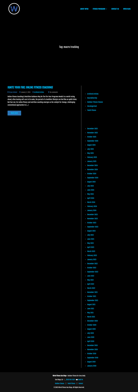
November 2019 (92, 349)
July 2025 (90, 149)
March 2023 (91, 251)
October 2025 (91, 137)
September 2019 (92, 358)
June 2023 (90, 239)
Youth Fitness (91, 110)
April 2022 (90, 284)
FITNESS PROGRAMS (99, 9)
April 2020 (90, 341)
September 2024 (92, 178)
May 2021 (90, 313)
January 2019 (91, 366)
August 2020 (91, 329)
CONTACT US (115, 9)
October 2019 (91, 353)
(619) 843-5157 (70, 379)
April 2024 (90, 198)
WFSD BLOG (126, 9)
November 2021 (92, 292)
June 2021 (90, 309)
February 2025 (92, 157)
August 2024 (91, 182)
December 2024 (92, 165)
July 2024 (90, 186)
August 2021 (91, 304)
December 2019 (92, 345)
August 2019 (91, 362)
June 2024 (90, 190)
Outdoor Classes (59, 383)
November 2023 (92, 219)
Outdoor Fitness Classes (95, 102)
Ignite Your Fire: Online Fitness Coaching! (30, 87)
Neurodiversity (92, 98)
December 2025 (92, 129)
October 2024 (91, 174)
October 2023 (91, 223)
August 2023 (91, 231)
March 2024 (91, 202)
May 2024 (90, 194)
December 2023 (92, 214)
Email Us (80, 379)
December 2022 (92, 264)
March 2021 (91, 317)
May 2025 (90, 153)
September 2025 (92, 141)
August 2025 (91, 145)
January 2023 (91, 259)
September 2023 (92, 227)
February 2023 (92, 255)
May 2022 (90, 280)
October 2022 (91, 268)
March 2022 (91, 288)
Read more (14, 113)
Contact (81, 383)
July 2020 (90, 333)
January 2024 (91, 210)
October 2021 (91, 296)
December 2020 (92, 321)
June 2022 (90, 276)
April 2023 (90, 247)
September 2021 (92, 300)
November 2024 (92, 169)
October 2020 (91, 325)
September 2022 (92, 272)
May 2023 (90, 243)
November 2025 (92, 133)
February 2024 (92, 206)
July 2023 (90, 235)
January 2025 (91, 161)
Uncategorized (92, 106)
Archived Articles (39, 92)
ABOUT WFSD (84, 9)
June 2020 (90, 337)
